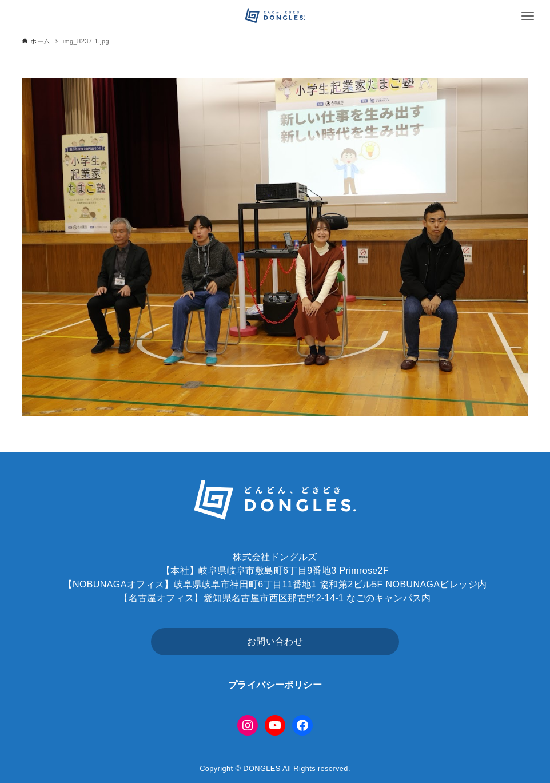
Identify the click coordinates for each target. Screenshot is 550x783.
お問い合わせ (275, 641)
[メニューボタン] (527, 16)
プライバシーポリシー (275, 685)
